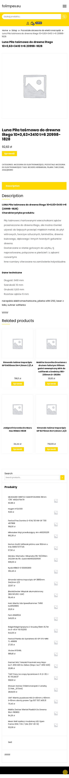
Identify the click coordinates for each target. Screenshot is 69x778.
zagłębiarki (7, 170)
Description (13, 185)
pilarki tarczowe (55, 167)
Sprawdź (9, 153)
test (10, 742)
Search (9, 473)
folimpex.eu (11, 6)
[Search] (62, 477)
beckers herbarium (37, 167)
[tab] (33, 186)
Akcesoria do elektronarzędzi (29, 164)
